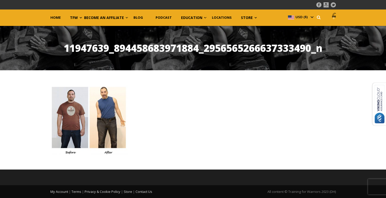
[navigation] (300, 17)
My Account (59, 191)
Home (55, 17)
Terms (76, 191)
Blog (138, 17)
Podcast (164, 17)
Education (191, 17)
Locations (222, 17)
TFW (74, 17)
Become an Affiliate (104, 17)
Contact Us (144, 191)
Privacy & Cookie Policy (102, 191)
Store (247, 17)
